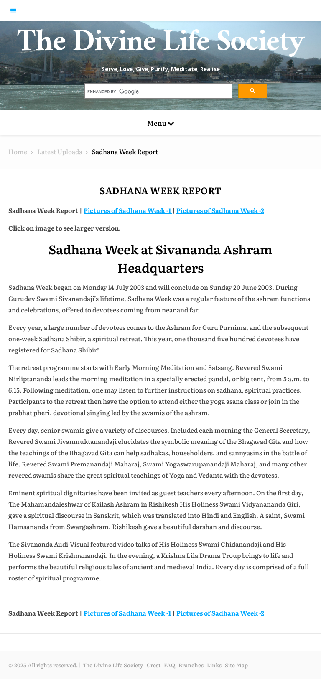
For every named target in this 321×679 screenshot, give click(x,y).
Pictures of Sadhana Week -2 (220, 210)
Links (214, 665)
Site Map (236, 665)
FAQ (169, 665)
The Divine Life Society (160, 46)
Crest (153, 665)
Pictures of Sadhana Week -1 (128, 210)
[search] (158, 92)
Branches (191, 665)
